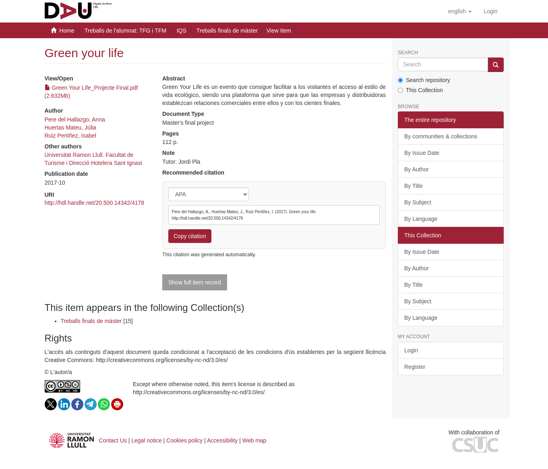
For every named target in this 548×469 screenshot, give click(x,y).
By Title (413, 186)
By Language (421, 219)
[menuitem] (490, 11)
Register (414, 367)
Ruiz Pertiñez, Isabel (70, 135)
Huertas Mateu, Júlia (70, 127)
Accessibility (222, 440)
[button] (460, 11)
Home (66, 30)
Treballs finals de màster (227, 30)
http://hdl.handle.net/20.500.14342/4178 (95, 203)
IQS (181, 30)
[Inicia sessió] (490, 11)
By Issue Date (421, 153)
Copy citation (190, 236)
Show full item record (194, 282)
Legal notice (146, 440)
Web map (254, 440)
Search (408, 53)
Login (411, 350)
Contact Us (113, 440)
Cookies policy (184, 440)
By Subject (417, 202)
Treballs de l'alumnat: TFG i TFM (125, 30)
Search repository (424, 80)
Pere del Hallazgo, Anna (75, 119)
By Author (416, 169)
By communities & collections (440, 136)
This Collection (420, 90)
